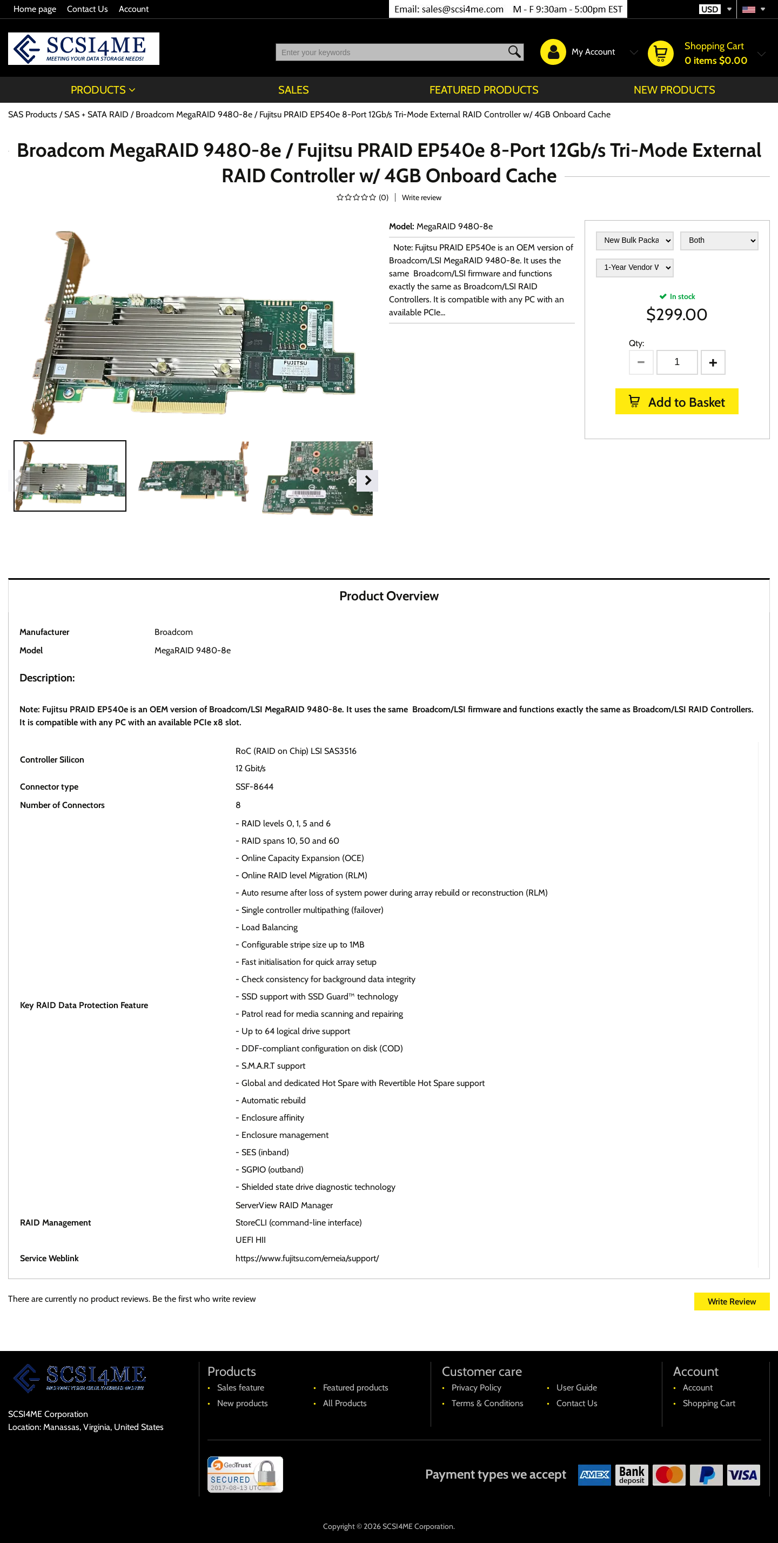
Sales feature (240, 1387)
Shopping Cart (709, 1403)
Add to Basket (685, 402)
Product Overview (389, 596)
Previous (19, 481)
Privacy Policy (476, 1387)
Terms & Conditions (488, 1403)
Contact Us (87, 9)
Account (134, 9)
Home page (35, 9)
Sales (293, 89)
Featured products (484, 89)
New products (674, 89)
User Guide (576, 1387)
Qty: (636, 343)
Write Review (732, 1301)
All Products (345, 1403)
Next (367, 481)
